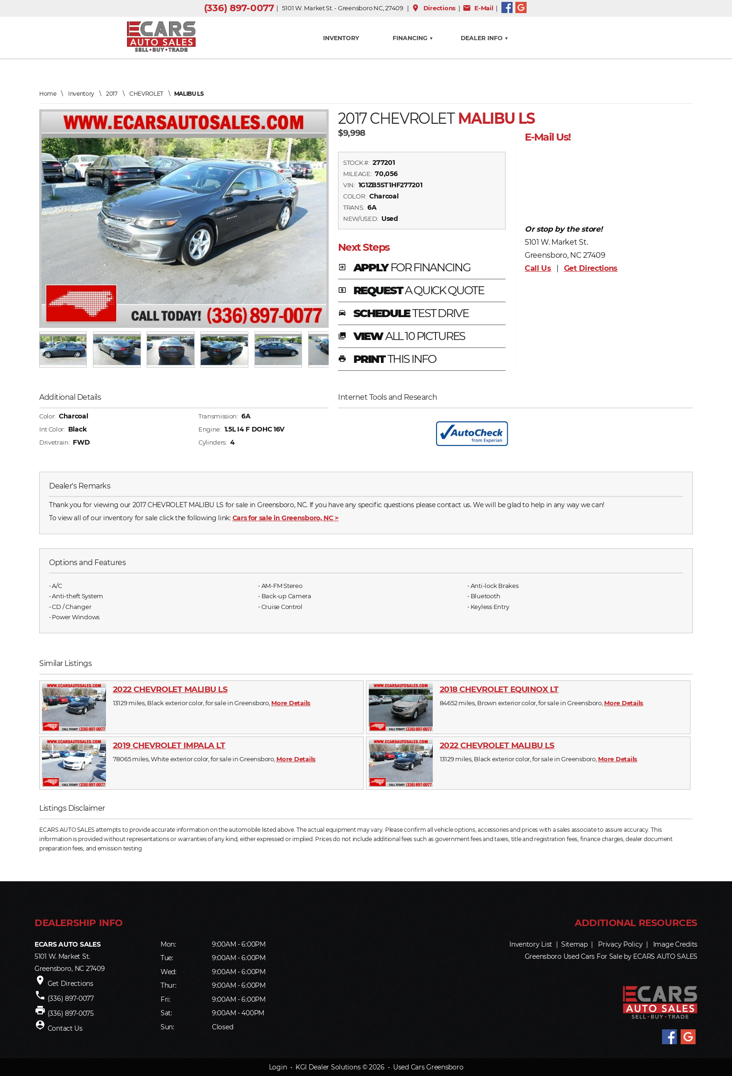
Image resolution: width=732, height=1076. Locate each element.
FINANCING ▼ (413, 38)
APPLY (404, 268)
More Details (290, 703)
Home (47, 93)
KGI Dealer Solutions (328, 1067)
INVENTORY (341, 38)
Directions (433, 8)
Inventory (81, 93)
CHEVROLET (146, 93)
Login (278, 1067)
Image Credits (675, 944)
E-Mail (478, 8)
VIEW (401, 337)
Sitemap (574, 944)
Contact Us (65, 1028)
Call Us (538, 268)
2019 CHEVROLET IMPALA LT (169, 745)
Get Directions (591, 268)
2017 (112, 93)
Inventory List (530, 944)
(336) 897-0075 (71, 1013)
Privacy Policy (620, 944)
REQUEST (411, 291)
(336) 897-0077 (239, 8)
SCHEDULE (403, 314)
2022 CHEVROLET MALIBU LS (170, 689)
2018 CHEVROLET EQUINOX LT (499, 689)
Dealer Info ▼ (484, 38)
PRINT (387, 360)
